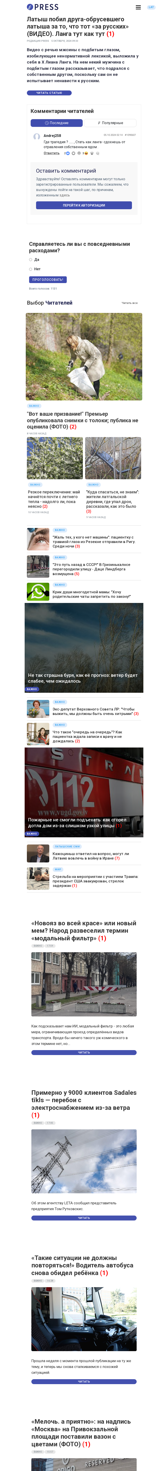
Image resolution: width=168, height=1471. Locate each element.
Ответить (52, 153)
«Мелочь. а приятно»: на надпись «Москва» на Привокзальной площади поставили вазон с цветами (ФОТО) (81, 1433)
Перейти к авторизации (84, 205)
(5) (76, 574)
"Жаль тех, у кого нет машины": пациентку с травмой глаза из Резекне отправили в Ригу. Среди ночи (94, 542)
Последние (57, 123)
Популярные (110, 123)
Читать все (130, 303)
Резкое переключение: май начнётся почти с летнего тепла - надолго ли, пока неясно (54, 499)
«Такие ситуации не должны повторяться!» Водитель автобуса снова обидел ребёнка (82, 1265)
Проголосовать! (47, 279)
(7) (117, 858)
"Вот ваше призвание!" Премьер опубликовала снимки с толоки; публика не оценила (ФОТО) (82, 420)
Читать (84, 1052)
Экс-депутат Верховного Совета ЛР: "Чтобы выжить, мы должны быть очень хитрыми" (93, 711)
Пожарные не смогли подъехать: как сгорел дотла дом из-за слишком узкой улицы (77, 822)
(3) (88, 511)
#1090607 (130, 135)
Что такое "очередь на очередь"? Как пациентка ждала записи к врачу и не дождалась (87, 736)
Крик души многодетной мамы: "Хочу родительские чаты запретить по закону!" (92, 594)
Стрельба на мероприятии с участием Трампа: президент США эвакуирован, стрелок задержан (95, 881)
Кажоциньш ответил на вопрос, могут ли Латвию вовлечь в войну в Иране (91, 855)
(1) (110, 33)
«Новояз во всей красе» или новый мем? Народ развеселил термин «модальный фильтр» (83, 930)
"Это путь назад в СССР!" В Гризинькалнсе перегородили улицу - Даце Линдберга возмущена (91, 569)
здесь (64, 195)
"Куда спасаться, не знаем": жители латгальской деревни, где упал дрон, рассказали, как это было (112, 499)
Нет (37, 269)
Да (36, 259)
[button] (138, 7)
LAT (151, 7)
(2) (73, 427)
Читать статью (49, 93)
